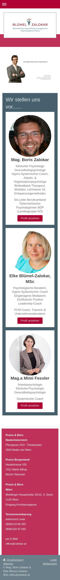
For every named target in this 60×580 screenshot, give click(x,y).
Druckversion (13, 559)
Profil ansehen (30, 218)
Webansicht (50, 563)
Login (53, 559)
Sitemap (8, 563)
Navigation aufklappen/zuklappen (30, 4)
